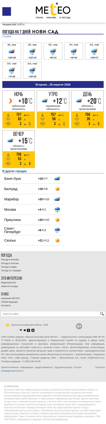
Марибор (11, 199)
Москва (10, 209)
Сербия (7, 36)
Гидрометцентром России (67, 367)
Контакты (6, 305)
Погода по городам (11, 270)
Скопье (10, 240)
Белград (10, 189)
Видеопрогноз (8, 282)
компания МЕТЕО (10, 298)
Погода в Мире (9, 267)
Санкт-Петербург (12, 230)
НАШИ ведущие (9, 302)
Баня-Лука (12, 179)
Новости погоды (9, 286)
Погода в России (10, 263)
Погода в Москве (10, 259)
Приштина (12, 220)
